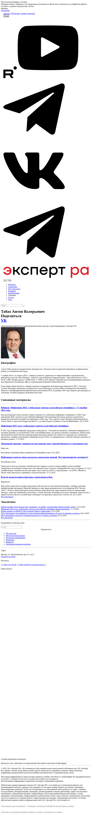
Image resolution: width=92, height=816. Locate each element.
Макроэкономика (62, 509)
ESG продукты (14, 289)
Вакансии (10, 542)
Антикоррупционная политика (18, 544)
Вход (6, 16)
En (5, 280)
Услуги (11, 297)
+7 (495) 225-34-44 (8, 565)
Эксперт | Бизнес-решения (24, 14)
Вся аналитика (7, 518)
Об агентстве (11, 533)
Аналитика (12, 287)
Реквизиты (10, 540)
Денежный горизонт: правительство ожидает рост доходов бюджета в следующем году (44, 443)
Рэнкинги (12, 291)
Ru (10, 280)
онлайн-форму (61, 763)
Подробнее (5, 11)
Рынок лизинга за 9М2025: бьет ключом (17, 511)
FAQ (10, 300)
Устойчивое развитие (71, 513)
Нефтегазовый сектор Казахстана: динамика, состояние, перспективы (29, 507)
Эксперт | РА (8, 14)
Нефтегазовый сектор (67, 507)
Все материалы (7, 497)
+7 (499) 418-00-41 (24, 565)
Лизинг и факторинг (42, 511)
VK (4, 320)
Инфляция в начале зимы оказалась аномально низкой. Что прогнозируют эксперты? (44, 457)
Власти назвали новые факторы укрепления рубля (26, 477)
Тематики (12, 295)
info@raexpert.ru (38, 565)
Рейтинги (12, 285)
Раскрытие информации (15, 538)
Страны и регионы (49, 515)
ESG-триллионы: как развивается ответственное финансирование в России (31, 513)
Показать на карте (8, 557)
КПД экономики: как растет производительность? (21, 515)
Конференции (13, 293)
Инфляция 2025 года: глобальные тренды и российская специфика (35, 426)
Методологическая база (15, 536)
